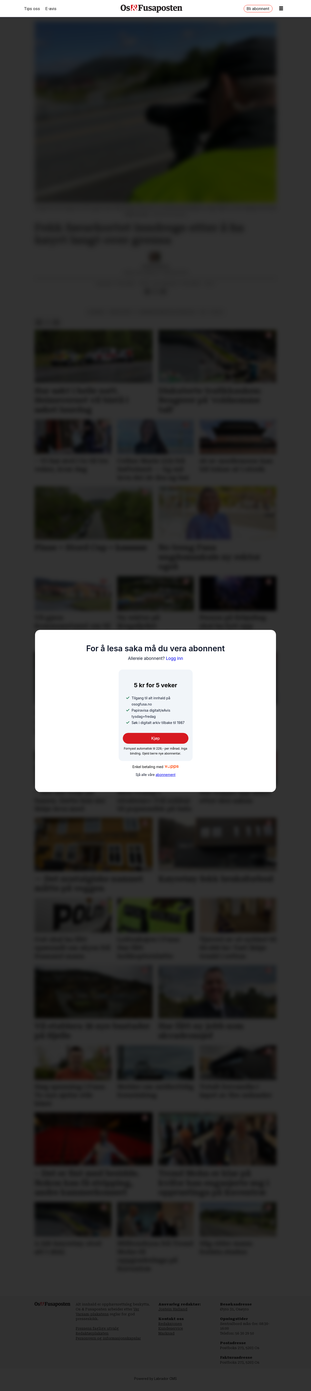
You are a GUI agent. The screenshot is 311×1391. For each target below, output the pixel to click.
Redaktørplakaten (92, 1333)
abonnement (165, 775)
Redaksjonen (170, 1324)
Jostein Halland (172, 1309)
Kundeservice (170, 1328)
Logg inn (155, 658)
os (203, 312)
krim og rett (121, 312)
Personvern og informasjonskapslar (108, 1338)
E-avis (50, 8)
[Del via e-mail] (163, 291)
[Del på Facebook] (147, 291)
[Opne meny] (281, 8)
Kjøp (155, 738)
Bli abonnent (258, 8)
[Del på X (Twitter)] (155, 291)
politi (217, 312)
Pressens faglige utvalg (97, 1328)
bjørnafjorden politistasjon (167, 312)
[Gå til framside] (151, 8)
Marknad (166, 1333)
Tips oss (32, 8)
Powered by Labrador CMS (155, 1379)
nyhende (96, 312)
